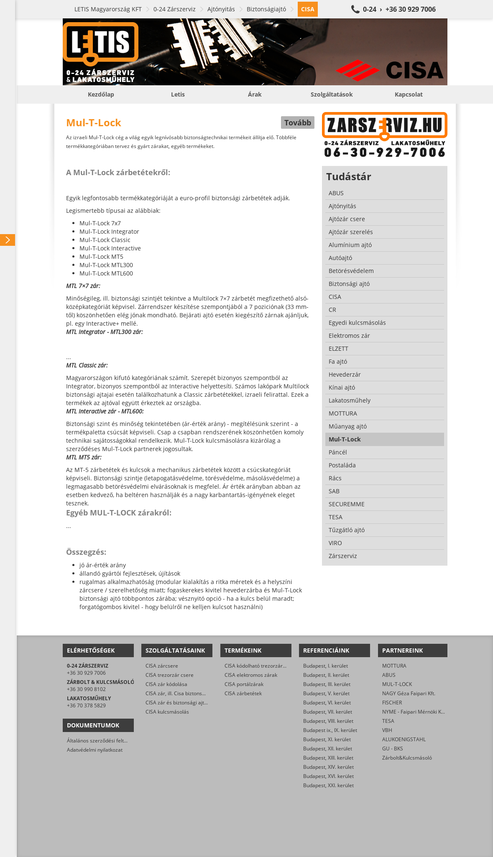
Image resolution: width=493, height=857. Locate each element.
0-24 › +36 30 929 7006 (399, 9)
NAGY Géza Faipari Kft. (408, 693)
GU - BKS (392, 748)
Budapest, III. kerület (326, 684)
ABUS (389, 674)
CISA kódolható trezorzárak (256, 665)
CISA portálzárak (244, 684)
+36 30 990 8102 (86, 689)
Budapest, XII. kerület (327, 748)
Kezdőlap (101, 94)
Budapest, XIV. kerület (328, 766)
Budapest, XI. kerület (327, 739)
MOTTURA (394, 665)
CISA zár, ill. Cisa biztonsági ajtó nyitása (191, 693)
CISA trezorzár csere (170, 674)
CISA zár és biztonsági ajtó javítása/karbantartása (203, 702)
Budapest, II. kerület (326, 674)
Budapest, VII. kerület (327, 711)
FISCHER (392, 702)
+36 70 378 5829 (86, 705)
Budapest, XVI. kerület (328, 776)
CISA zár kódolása (166, 684)
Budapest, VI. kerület (327, 702)
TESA (388, 720)
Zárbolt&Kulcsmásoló (407, 757)
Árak (255, 94)
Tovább (297, 122)
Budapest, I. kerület (325, 665)
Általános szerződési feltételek (102, 740)
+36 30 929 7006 (86, 672)
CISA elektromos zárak (251, 674)
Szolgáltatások (332, 94)
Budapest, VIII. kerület (328, 720)
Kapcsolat (409, 94)
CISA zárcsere (162, 665)
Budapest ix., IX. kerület (330, 730)
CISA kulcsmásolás (167, 711)
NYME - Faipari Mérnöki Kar (414, 711)
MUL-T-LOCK (397, 684)
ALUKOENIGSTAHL (404, 739)
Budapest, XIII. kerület (328, 757)
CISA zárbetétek (243, 693)
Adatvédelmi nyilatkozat (95, 749)
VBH (387, 730)
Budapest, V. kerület (326, 693)
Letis (178, 94)
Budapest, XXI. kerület (328, 785)
